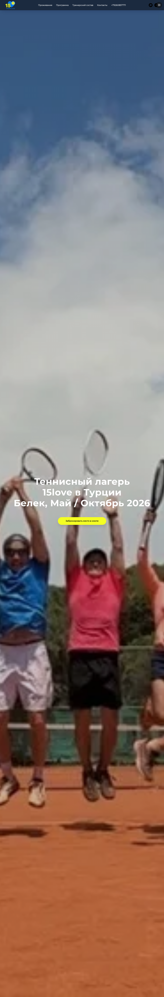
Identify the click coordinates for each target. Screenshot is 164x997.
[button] (82, 521)
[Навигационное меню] (159, 5)
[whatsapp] (151, 5)
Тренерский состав (82, 5)
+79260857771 (118, 5)
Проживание (45, 5)
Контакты (102, 5)
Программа (62, 5)
